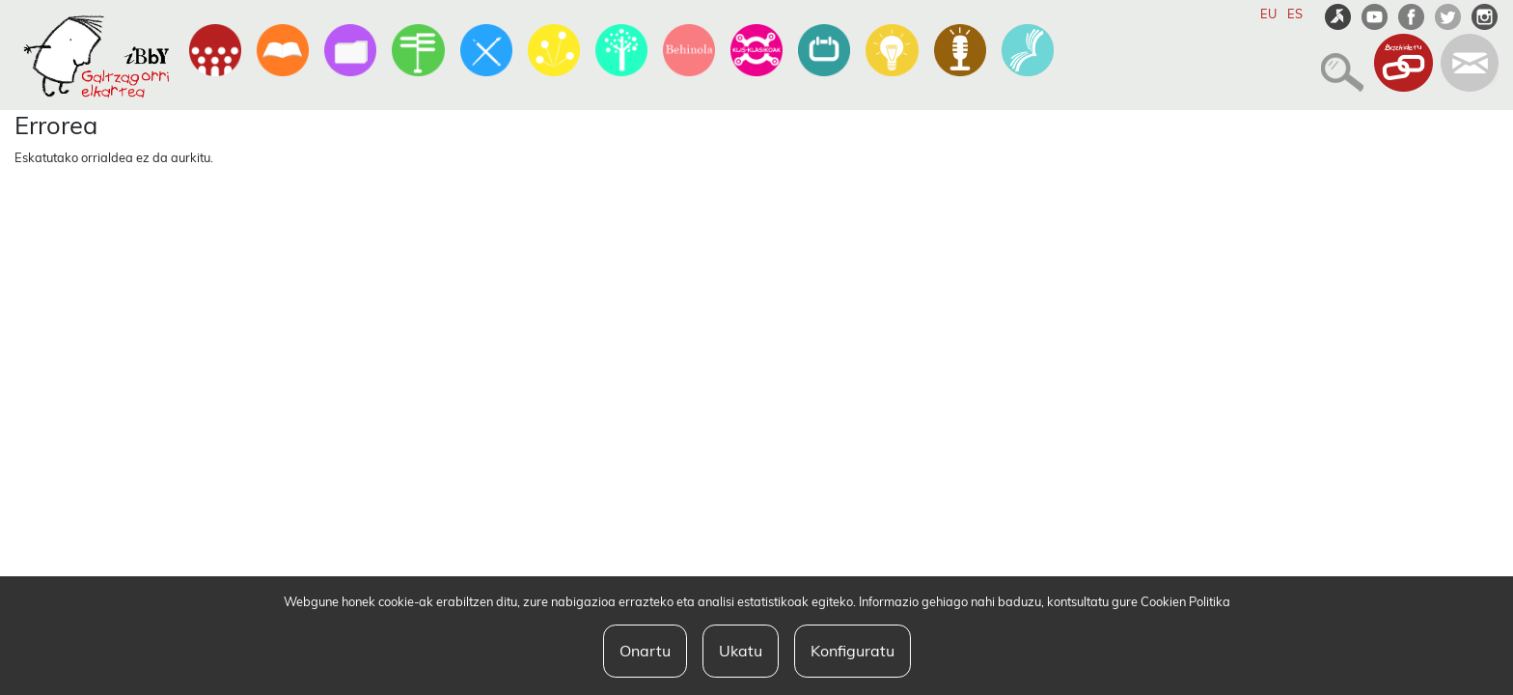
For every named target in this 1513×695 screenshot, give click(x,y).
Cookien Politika (1185, 601)
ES (1295, 13)
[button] (1336, 64)
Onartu (645, 650)
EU (1268, 13)
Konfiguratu (852, 650)
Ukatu (740, 650)
